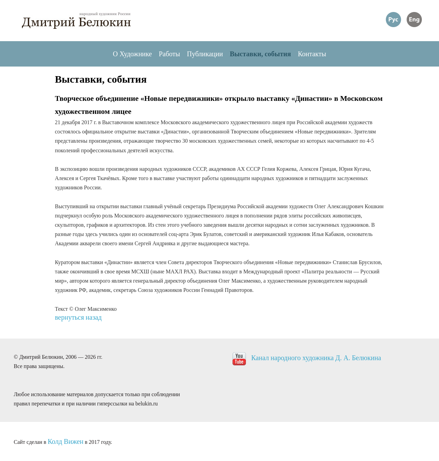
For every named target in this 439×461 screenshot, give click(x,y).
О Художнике (132, 54)
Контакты (312, 54)
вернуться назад (78, 317)
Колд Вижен (65, 441)
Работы (169, 54)
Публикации (205, 54)
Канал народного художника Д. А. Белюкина (316, 358)
